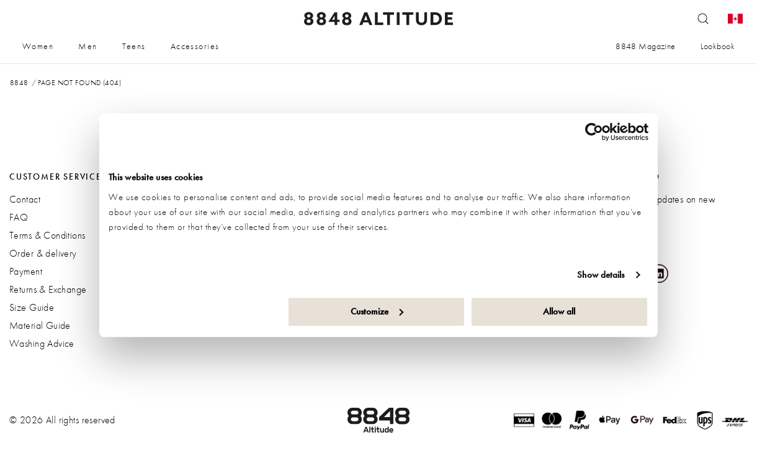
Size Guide (31, 307)
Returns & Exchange (48, 289)
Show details (600, 275)
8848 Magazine (645, 46)
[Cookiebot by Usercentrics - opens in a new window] (594, 131)
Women (37, 46)
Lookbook (718, 46)
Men (87, 46)
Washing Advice (41, 343)
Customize (377, 311)
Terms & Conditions (47, 235)
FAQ (18, 217)
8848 (19, 82)
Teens (134, 46)
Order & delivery (43, 253)
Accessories (195, 46)
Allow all (559, 311)
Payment (25, 271)
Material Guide (40, 325)
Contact (24, 199)
